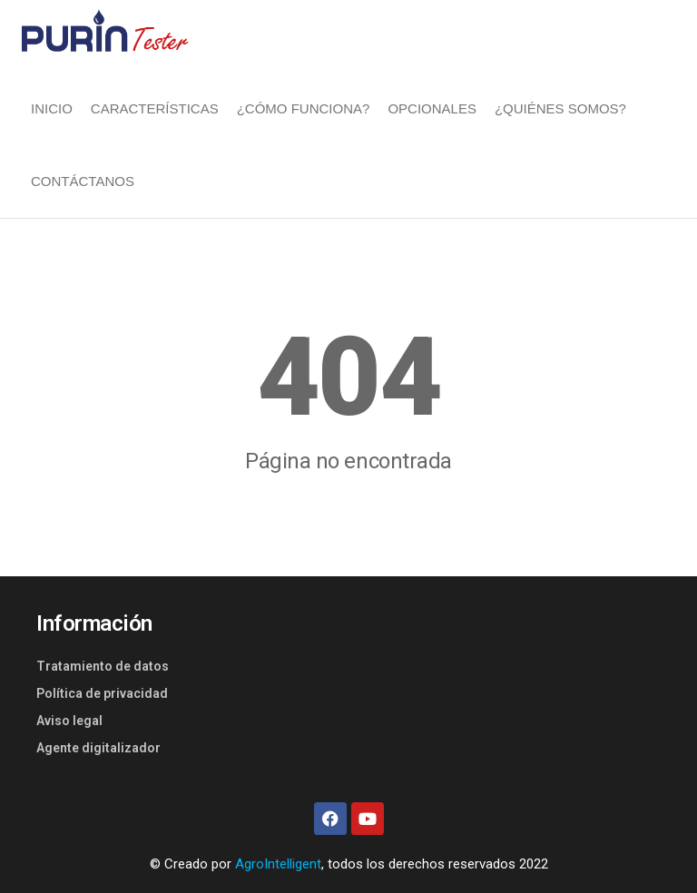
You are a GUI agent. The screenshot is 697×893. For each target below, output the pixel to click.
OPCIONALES (432, 108)
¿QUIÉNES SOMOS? (560, 108)
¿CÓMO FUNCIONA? (303, 108)
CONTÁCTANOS (82, 181)
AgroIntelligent (278, 864)
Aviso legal (69, 720)
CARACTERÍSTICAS (155, 108)
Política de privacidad (102, 693)
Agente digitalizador (98, 748)
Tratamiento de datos (102, 666)
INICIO (52, 108)
